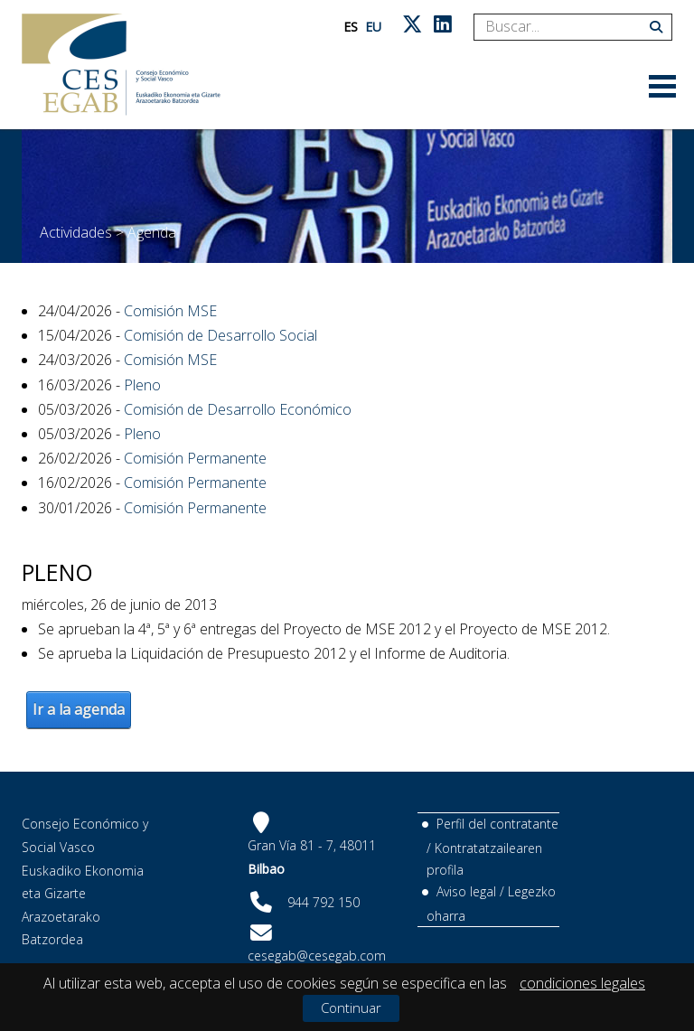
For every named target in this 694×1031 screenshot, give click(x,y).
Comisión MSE (170, 311)
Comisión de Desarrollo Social (220, 335)
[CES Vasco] (121, 65)
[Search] (566, 27)
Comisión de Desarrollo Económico (238, 409)
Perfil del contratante (497, 823)
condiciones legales (582, 983)
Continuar (351, 1007)
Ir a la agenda (79, 709)
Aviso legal (466, 891)
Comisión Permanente (195, 458)
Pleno (142, 385)
